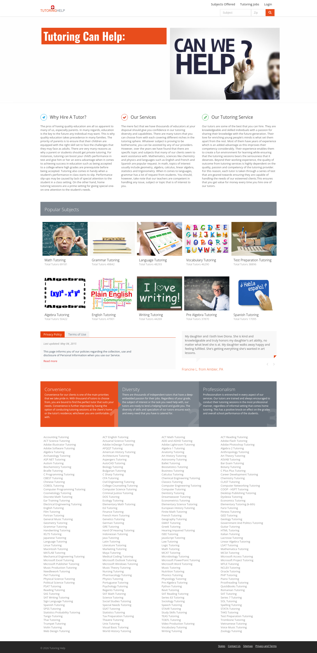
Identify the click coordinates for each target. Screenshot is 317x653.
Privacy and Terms (266, 646)
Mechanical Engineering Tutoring (64, 556)
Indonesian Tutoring (115, 534)
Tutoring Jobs (249, 4)
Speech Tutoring (172, 605)
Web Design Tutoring (57, 631)
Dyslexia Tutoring (231, 497)
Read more (51, 361)
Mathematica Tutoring (234, 549)
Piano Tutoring (230, 579)
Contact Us (234, 646)
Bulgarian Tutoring (114, 470)
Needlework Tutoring (57, 571)
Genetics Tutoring (114, 519)
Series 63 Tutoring (173, 597)
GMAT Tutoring (171, 523)
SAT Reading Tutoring (175, 594)
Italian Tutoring (230, 534)
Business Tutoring (173, 470)
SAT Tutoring (229, 594)
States (221, 646)
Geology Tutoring (231, 519)
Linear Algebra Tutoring (235, 541)
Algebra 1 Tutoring (173, 448)
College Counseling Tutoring (120, 485)
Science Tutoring (113, 597)
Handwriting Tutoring (57, 530)
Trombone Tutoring (233, 620)
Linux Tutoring (53, 545)
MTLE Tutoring (230, 564)
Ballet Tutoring (171, 463)
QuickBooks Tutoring (234, 586)
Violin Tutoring (53, 627)
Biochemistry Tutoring (57, 467)
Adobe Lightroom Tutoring (178, 444)
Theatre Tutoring (113, 620)
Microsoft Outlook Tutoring (120, 560)
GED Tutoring (229, 515)
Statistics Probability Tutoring (62, 612)
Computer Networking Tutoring (240, 485)
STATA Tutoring (230, 609)
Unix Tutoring (111, 623)
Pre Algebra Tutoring (175, 582)
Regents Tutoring (113, 590)
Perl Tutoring (52, 575)
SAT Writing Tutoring (56, 597)
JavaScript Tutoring (173, 538)
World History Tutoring (117, 631)
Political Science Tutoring (59, 582)
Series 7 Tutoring (231, 597)
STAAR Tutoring (171, 609)
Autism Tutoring (54, 463)
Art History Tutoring (174, 456)
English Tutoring (54, 508)
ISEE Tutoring (170, 534)
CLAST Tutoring (230, 482)
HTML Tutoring (230, 530)
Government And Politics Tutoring (242, 523)
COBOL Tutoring (54, 485)
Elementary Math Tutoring (119, 504)
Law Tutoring (170, 541)
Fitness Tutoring (231, 512)
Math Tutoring (170, 549)
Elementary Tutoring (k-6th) (238, 504)
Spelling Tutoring (231, 605)
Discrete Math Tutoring (58, 497)
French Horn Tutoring (116, 515)
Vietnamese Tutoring (234, 623)
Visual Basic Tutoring (115, 627)
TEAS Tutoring (170, 616)
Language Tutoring (55, 541)
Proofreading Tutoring (234, 582)
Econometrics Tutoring (176, 500)
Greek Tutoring (171, 526)
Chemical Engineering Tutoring (181, 478)
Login (268, 4)
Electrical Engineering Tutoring (63, 504)
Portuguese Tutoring (115, 582)
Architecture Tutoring (116, 456)
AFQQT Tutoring (113, 448)
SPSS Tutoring (52, 609)
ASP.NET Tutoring (54, 459)
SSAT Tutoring (111, 609)
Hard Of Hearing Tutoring (118, 530)
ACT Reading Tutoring (234, 437)
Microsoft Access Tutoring (237, 556)
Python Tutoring (172, 586)
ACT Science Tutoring (57, 441)
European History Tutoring (178, 508)
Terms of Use (77, 334)
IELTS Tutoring (53, 534)
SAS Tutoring (51, 594)
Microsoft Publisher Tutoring (61, 564)
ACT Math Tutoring (173, 437)
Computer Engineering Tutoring (181, 485)
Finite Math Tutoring (174, 512)
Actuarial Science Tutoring (119, 441)
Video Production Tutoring (178, 623)
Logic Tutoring (170, 545)
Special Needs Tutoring (117, 605)
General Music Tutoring (58, 519)
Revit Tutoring (170, 590)
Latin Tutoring (111, 541)
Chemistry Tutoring (233, 478)
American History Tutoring (119, 452)
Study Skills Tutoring (174, 612)
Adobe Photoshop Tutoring (237, 444)
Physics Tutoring (113, 579)
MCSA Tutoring (230, 553)
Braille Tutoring (53, 470)
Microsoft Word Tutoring (177, 564)
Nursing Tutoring (113, 571)
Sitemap (248, 646)
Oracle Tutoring (230, 571)
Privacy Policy (53, 334)
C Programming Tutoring (59, 474)
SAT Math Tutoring (114, 594)
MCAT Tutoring (171, 553)
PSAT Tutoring (52, 586)
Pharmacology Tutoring (117, 575)
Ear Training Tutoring (57, 500)
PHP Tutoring (229, 575)
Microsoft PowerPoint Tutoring (181, 560)
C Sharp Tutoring (113, 474)
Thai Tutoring (52, 620)
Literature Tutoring (114, 545)
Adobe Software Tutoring (59, 448)
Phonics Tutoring (172, 575)
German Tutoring (113, 523)
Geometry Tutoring (55, 523)
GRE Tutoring (111, 526)
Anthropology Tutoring (235, 452)
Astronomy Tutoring (174, 459)
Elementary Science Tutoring (179, 504)
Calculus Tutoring (172, 474)
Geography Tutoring (174, 519)
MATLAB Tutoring (54, 553)
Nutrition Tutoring (173, 571)
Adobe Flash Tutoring (234, 441)
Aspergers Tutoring (114, 459)
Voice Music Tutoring (234, 627)
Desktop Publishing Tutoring (238, 493)
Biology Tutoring (113, 467)
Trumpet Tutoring (55, 623)
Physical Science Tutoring (59, 579)
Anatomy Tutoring (173, 452)
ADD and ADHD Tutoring (177, 441)
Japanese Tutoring (55, 538)
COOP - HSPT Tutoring (234, 489)
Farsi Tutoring (229, 508)
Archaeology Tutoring (57, 456)
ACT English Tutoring (115, 437)
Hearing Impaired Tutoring (178, 530)
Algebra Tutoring (54, 452)
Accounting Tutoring (56, 437)
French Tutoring (171, 515)
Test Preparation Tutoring (237, 616)
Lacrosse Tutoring (232, 538)
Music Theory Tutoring (117, 567)
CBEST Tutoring (53, 478)
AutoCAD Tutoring (114, 463)
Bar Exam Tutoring (232, 463)
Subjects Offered (223, 4)
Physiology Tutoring (174, 579)
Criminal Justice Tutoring (118, 493)
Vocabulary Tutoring (174, 627)
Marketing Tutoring (115, 549)
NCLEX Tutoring (230, 567)
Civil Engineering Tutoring (118, 482)
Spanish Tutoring (54, 605)
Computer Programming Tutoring (64, 489)
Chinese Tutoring (54, 482)
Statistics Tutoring (114, 612)
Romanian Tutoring (233, 590)
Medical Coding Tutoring (118, 556)
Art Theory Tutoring (233, 456)
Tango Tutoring (53, 616)
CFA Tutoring (111, 478)
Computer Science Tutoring (120, 489)
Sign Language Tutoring (58, 601)
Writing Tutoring (172, 631)
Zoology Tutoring (231, 631)
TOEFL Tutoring (171, 620)
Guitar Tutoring (230, 526)
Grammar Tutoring (55, 526)
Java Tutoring (111, 538)
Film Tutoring (52, 512)
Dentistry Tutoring (173, 493)
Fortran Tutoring (54, 515)
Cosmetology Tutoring (57, 493)
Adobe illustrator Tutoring (60, 444)
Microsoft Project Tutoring (237, 560)
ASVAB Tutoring (230, 459)
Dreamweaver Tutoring (176, 497)
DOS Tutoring (111, 497)
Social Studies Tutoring (117, 601)
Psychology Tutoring (115, 586)
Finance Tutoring (113, 512)
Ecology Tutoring (113, 500)
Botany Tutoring (231, 467)
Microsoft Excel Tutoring (59, 560)
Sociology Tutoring (173, 601)
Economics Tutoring (233, 500)
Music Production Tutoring (60, 567)
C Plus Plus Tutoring (233, 470)
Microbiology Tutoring (175, 556)
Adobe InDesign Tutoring (118, 444)
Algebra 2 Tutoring (232, 448)
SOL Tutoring (229, 601)
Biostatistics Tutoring (175, 467)
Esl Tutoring (110, 508)
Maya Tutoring (112, 553)
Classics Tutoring (172, 482)
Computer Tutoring (174, 489)
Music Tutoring (171, 567)
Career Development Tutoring (239, 474)
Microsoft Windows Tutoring (120, 564)
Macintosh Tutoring (56, 549)
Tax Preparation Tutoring (118, 616)
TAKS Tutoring (229, 612)
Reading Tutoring (54, 590)
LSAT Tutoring (229, 545)
